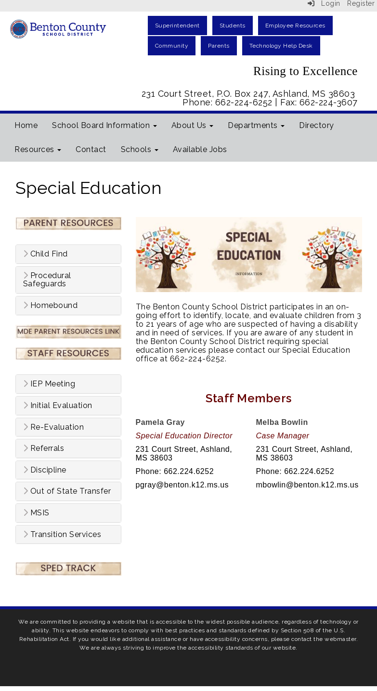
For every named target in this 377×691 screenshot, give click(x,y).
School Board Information (104, 125)
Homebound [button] (50, 305)
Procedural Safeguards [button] (47, 279)
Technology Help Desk (281, 45)
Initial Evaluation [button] (57, 405)
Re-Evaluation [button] (53, 427)
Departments (256, 125)
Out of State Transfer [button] (67, 491)
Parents (219, 45)
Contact (91, 149)
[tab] (68, 254)
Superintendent (177, 25)
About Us (192, 125)
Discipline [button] (44, 470)
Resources (37, 149)
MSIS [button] (36, 513)
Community (172, 45)
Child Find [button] (45, 254)
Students (233, 25)
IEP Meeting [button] (49, 384)
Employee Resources (295, 25)
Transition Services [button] (62, 534)
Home (26, 125)
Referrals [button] (44, 448)
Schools (139, 149)
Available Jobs (200, 149)
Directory (316, 125)
